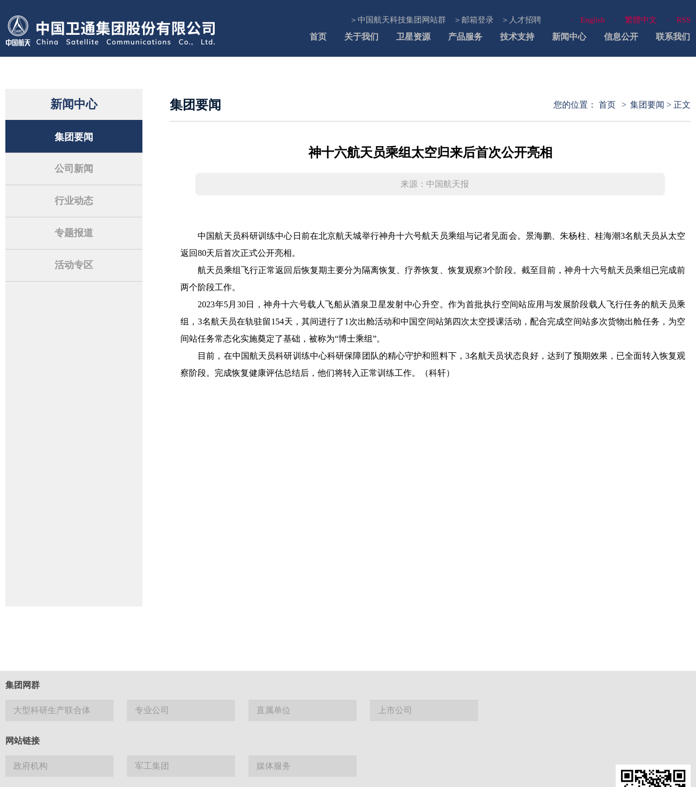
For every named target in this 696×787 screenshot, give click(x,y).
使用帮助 (387, 771)
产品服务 (465, 36)
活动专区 (74, 265)
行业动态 (74, 200)
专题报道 (74, 233)
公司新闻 (74, 168)
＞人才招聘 (521, 20)
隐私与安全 (433, 771)
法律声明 (301, 771)
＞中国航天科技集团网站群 (398, 20)
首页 (318, 36)
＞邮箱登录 (473, 20)
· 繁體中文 (636, 20)
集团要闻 (74, 137)
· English (587, 20)
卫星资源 (413, 36)
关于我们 (361, 36)
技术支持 (517, 36)
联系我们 (673, 36)
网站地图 (344, 771)
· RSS (679, 20)
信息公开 (621, 36)
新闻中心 (569, 36)
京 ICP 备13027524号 (92, 710)
